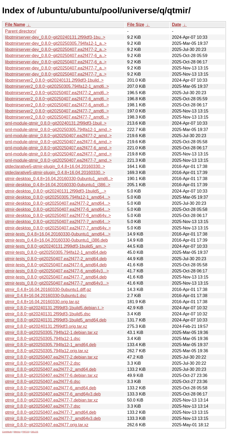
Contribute (7, 431)
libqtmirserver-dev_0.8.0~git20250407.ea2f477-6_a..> (56, 55)
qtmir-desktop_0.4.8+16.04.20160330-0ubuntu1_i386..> (57, 184)
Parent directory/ (20, 31)
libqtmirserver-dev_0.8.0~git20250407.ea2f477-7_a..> (56, 68)
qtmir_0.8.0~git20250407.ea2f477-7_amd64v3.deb (53, 418)
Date (176, 24)
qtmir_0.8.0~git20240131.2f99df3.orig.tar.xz (46, 326)
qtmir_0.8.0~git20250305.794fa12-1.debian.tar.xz (51, 332)
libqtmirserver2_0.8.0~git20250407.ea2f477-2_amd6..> (57, 92)
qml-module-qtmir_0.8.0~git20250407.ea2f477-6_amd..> (58, 142)
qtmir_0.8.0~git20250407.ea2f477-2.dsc (42, 363)
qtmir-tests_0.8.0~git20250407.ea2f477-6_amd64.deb (56, 265)
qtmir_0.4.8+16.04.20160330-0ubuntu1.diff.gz (48, 289)
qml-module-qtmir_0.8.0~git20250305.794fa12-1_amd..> (58, 129)
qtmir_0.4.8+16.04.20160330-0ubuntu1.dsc (45, 295)
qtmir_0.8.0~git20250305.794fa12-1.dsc (42, 338)
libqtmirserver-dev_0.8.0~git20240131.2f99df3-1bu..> (55, 37)
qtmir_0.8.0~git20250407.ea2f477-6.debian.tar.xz (51, 375)
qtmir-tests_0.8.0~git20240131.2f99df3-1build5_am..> (55, 246)
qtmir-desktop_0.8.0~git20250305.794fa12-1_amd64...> (57, 197)
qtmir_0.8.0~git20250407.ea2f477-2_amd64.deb (50, 369)
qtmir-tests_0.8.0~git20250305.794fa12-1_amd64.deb (56, 252)
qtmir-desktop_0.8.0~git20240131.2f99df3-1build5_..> (55, 191)
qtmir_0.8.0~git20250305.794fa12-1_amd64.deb (50, 344)
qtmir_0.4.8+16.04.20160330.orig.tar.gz (42, 301)
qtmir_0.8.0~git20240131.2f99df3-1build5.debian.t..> (54, 308)
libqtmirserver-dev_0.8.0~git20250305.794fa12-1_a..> (56, 43)
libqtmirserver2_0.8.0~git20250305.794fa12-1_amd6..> (57, 86)
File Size (135, 24)
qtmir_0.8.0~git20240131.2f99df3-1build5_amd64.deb (55, 320)
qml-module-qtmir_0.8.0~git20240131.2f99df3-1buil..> (56, 123)
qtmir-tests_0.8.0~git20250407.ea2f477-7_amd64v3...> (57, 283)
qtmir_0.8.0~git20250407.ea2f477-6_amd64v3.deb (53, 394)
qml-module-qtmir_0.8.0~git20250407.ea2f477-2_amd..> (58, 135)
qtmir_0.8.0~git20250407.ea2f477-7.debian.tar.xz (51, 400)
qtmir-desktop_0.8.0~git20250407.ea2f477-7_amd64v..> (58, 228)
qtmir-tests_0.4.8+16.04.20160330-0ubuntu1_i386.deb (56, 240)
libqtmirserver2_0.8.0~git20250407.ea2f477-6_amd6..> (57, 99)
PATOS (25, 431)
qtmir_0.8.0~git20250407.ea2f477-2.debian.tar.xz (51, 357)
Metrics (17, 431)
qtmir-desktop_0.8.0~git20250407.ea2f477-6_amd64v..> (58, 215)
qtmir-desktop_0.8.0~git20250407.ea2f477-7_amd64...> (57, 221)
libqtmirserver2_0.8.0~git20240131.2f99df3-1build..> (54, 80)
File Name (15, 24)
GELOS (34, 431)
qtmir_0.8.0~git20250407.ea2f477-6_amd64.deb (50, 388)
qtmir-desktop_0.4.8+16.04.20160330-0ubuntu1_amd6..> (59, 178)
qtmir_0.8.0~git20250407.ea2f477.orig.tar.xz (46, 425)
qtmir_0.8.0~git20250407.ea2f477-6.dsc (42, 381)
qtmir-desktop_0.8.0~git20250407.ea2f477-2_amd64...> (57, 203)
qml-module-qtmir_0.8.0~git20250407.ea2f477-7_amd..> (58, 154)
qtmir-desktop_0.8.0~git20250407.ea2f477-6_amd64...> (57, 209)
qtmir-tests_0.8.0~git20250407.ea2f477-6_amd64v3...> (57, 271)
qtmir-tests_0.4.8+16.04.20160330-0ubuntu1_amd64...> (58, 234)
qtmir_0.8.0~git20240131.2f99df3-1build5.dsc (48, 314)
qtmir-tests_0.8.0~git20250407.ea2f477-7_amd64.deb (56, 277)
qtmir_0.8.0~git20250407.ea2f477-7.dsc (42, 406)
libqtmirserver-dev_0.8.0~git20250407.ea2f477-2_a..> (56, 49)
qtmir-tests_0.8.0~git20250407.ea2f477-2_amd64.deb (56, 258)
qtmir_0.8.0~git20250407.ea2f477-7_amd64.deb (50, 412)
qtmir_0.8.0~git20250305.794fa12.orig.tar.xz (46, 351)
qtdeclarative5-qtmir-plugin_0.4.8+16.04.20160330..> (55, 166)
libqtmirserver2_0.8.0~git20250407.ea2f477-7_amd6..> (57, 111)
